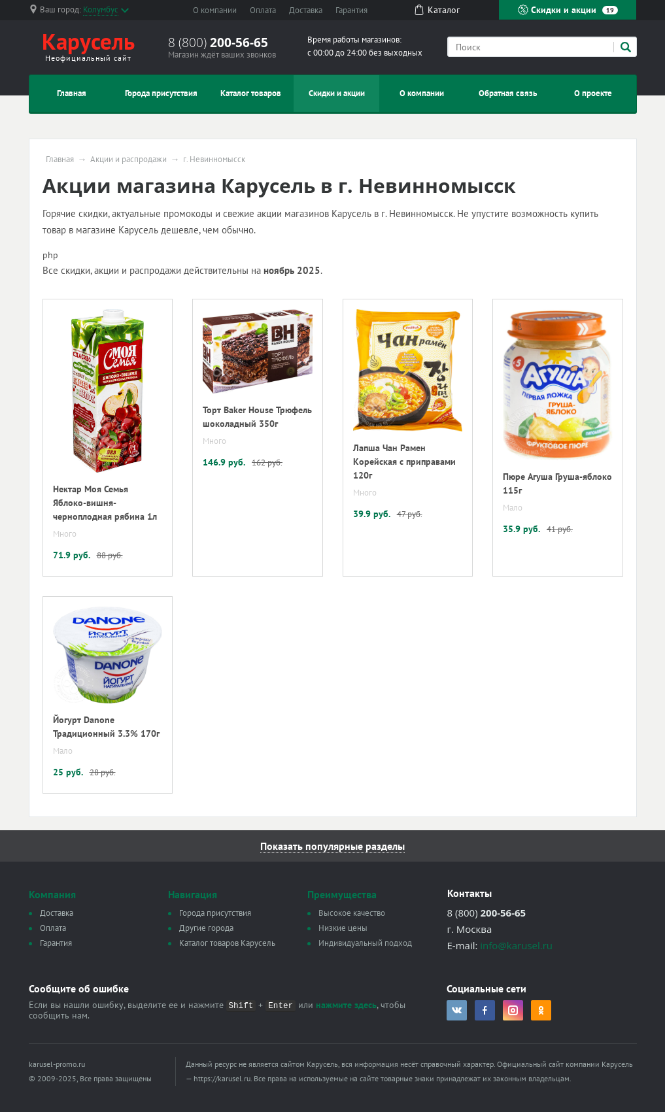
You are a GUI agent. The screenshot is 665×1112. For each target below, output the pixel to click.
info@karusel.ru (516, 945)
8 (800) (218, 42)
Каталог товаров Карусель (227, 943)
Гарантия (351, 10)
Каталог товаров (250, 93)
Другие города (206, 928)
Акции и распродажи (128, 159)
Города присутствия (161, 93)
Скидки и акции (568, 10)
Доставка (305, 10)
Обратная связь (508, 93)
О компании (215, 10)
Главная (71, 93)
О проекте (593, 93)
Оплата (263, 10)
